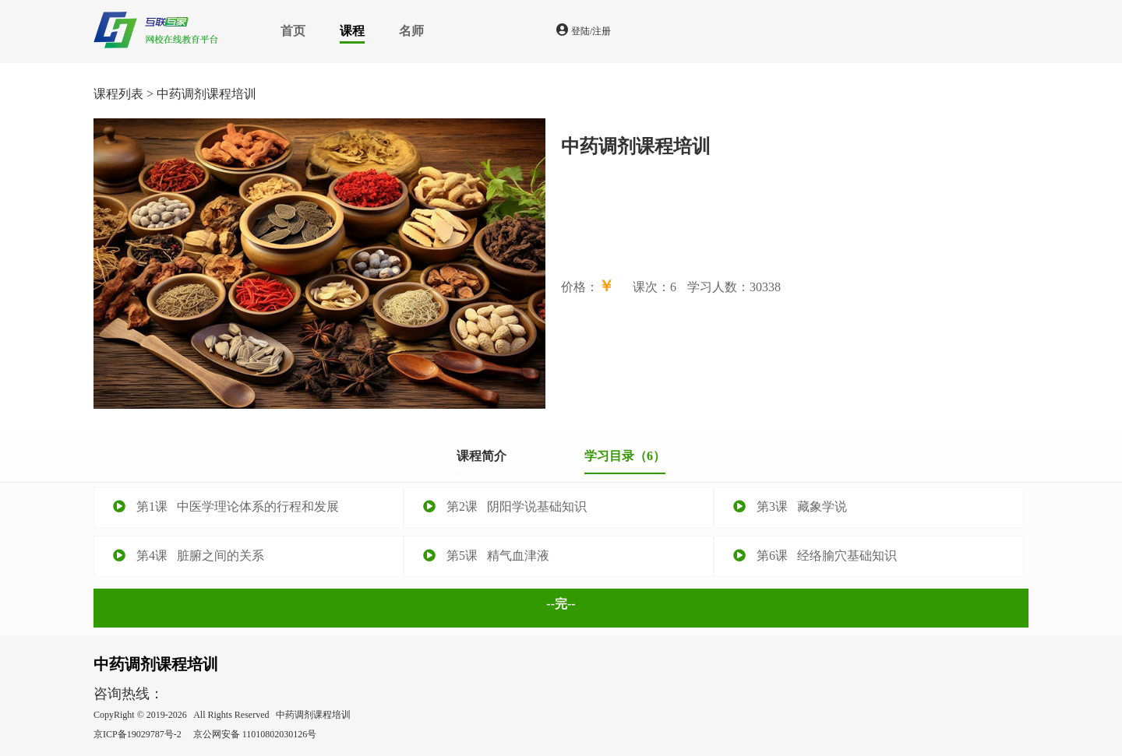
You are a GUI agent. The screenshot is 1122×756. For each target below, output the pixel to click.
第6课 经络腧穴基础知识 (815, 555)
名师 (411, 30)
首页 (292, 30)
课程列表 (118, 93)
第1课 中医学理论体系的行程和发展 (226, 506)
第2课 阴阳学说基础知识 (505, 506)
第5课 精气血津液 (486, 555)
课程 (352, 30)
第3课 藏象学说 (790, 506)
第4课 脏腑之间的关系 (188, 555)
